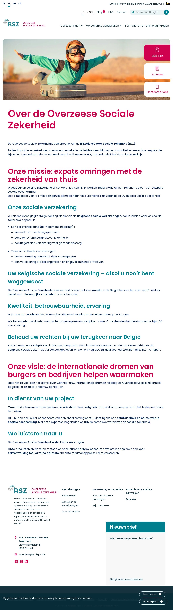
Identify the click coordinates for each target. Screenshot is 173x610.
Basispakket (69, 495)
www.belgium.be (154, 3)
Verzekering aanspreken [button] (102, 26)
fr (4, 3)
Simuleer (131, 499)
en (14, 3)
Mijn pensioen (101, 505)
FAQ (110, 12)
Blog (102, 12)
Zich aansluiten (71, 511)
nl (9, 3)
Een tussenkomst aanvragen (103, 497)
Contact (122, 12)
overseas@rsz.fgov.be (32, 554)
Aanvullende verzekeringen (70, 503)
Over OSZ (88, 12)
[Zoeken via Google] (148, 12)
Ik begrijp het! (153, 601)
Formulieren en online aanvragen (147, 26)
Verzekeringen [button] (70, 26)
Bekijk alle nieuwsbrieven (126, 579)
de (19, 3)
